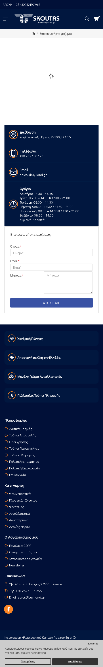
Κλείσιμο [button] (93, 643)
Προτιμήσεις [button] (28, 661)
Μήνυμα (15, 275)
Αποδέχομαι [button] (75, 661)
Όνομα (14, 246)
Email (13, 261)
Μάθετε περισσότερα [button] (33, 653)
